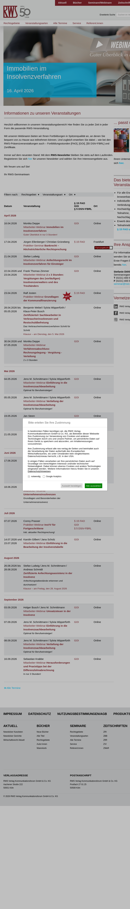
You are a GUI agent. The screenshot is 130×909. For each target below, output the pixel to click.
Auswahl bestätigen (71, 486)
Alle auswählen (93, 486)
